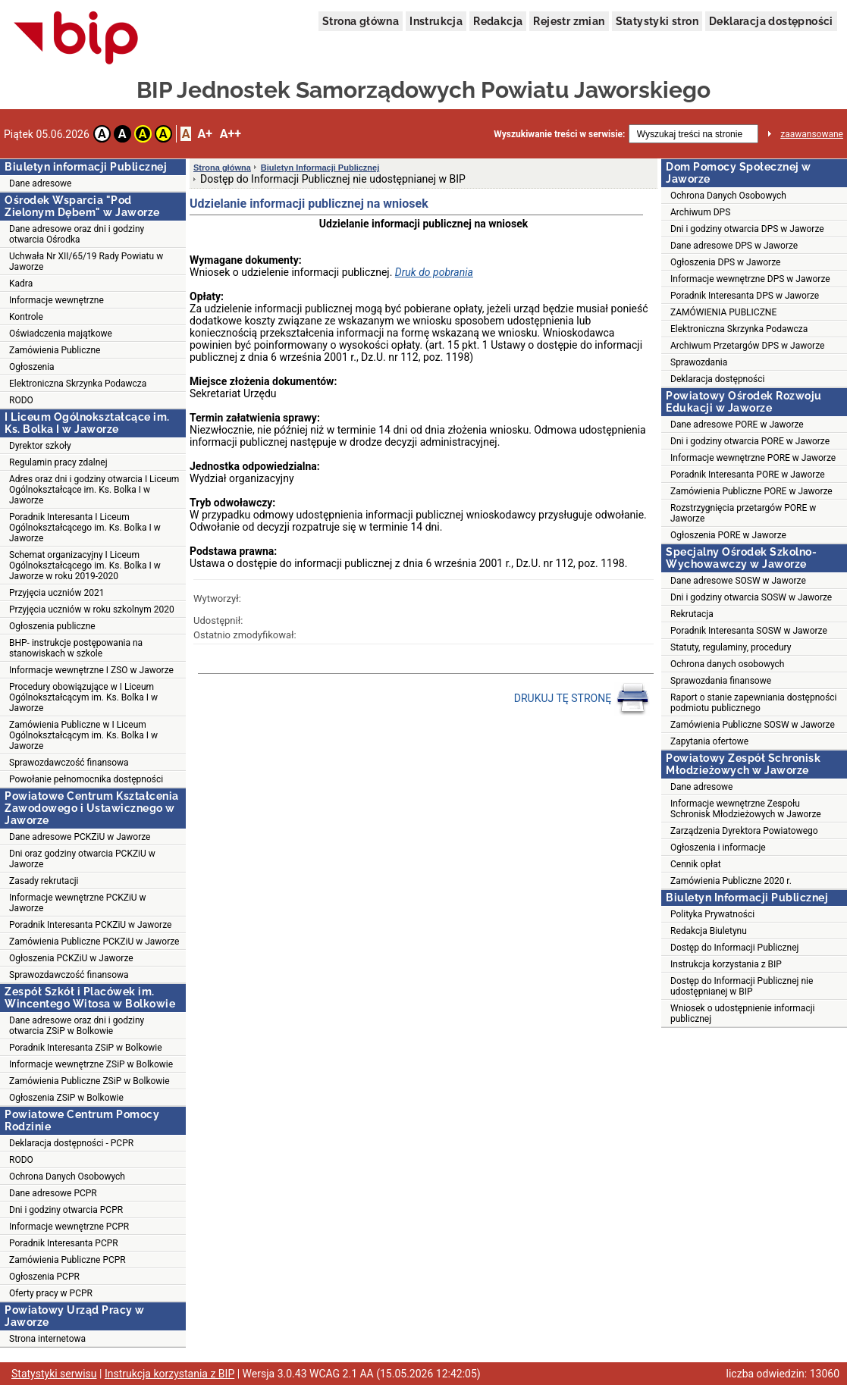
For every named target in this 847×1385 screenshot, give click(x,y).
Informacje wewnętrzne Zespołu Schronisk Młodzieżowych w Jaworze (745, 808)
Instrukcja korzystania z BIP (726, 964)
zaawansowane (811, 134)
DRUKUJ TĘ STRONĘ (582, 699)
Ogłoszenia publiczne (52, 626)
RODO (21, 400)
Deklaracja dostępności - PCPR (71, 1143)
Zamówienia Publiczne (54, 350)
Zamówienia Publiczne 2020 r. (731, 881)
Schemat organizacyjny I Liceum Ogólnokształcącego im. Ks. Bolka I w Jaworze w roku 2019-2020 (85, 565)
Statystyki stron (657, 21)
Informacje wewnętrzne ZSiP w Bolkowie (91, 1064)
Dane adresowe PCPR (53, 1193)
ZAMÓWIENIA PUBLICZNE (723, 312)
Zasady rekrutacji (43, 881)
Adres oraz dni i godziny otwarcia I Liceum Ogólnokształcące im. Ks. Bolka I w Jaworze (94, 490)
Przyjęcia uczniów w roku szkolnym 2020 (91, 609)
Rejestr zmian (568, 21)
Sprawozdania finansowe (720, 680)
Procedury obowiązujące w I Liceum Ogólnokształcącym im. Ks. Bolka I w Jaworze (83, 697)
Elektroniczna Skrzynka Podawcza (77, 383)
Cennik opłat (695, 864)
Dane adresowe (40, 183)
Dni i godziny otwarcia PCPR (66, 1210)
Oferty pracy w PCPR (51, 1293)
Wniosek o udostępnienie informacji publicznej (742, 1013)
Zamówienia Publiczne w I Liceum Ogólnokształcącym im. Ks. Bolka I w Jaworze (83, 735)
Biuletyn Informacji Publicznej (320, 167)
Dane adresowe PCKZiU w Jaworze (79, 837)
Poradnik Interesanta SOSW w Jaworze (748, 630)
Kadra (21, 283)
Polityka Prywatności (712, 914)
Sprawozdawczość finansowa (69, 762)
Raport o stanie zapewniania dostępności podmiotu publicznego (753, 702)
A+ (204, 134)
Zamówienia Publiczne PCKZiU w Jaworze (94, 941)
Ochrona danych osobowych (727, 664)
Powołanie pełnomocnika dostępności (86, 779)
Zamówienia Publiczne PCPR (67, 1260)
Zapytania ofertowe (709, 741)
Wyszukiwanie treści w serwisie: (559, 134)
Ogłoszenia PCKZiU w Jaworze (71, 958)
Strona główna (360, 21)
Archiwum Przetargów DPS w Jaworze (747, 345)
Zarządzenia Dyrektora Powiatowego (744, 831)
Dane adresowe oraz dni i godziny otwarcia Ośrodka (76, 234)
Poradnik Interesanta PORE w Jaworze (747, 474)
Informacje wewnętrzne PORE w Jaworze (753, 458)
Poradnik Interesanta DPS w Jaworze (744, 295)
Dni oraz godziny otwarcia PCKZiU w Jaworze (82, 859)
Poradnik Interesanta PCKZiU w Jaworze (90, 925)
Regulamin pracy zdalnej (58, 462)
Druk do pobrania (434, 272)
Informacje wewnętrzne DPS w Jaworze (750, 279)
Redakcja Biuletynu (708, 931)
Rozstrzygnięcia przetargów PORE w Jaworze (743, 513)
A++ (230, 134)
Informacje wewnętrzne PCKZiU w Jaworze (77, 902)
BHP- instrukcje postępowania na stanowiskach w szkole (76, 648)
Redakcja (497, 21)
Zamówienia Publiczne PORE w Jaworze (751, 491)
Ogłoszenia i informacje (718, 847)
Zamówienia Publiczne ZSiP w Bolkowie (89, 1081)
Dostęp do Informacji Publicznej (734, 947)
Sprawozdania (698, 362)
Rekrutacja (692, 614)
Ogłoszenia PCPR (44, 1276)
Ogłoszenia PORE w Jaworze (728, 535)
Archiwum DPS (700, 212)
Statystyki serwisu (54, 1374)
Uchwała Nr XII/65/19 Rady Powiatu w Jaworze (86, 261)
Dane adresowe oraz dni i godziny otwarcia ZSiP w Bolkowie (76, 1025)
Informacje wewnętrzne (56, 300)
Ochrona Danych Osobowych (67, 1176)
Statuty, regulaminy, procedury (730, 647)
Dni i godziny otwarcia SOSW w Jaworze (751, 597)
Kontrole (26, 317)
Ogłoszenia (32, 367)
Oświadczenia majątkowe (60, 333)
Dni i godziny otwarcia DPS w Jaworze (747, 229)
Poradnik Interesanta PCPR (63, 1243)
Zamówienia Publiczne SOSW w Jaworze (752, 724)
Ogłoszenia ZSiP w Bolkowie (66, 1097)
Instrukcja (436, 21)
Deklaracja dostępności (771, 21)
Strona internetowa (47, 1338)
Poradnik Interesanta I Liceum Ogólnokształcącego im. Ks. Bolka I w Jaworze (85, 528)
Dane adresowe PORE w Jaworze (737, 424)
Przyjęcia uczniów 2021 (56, 593)
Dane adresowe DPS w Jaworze (734, 245)
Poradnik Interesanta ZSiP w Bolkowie (85, 1047)
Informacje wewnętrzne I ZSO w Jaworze (91, 670)
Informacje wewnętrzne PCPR (69, 1226)
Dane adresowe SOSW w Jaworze (738, 580)
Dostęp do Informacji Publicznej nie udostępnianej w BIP (741, 986)
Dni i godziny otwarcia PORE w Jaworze (750, 441)
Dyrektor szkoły (40, 445)
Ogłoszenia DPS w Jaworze (725, 262)
